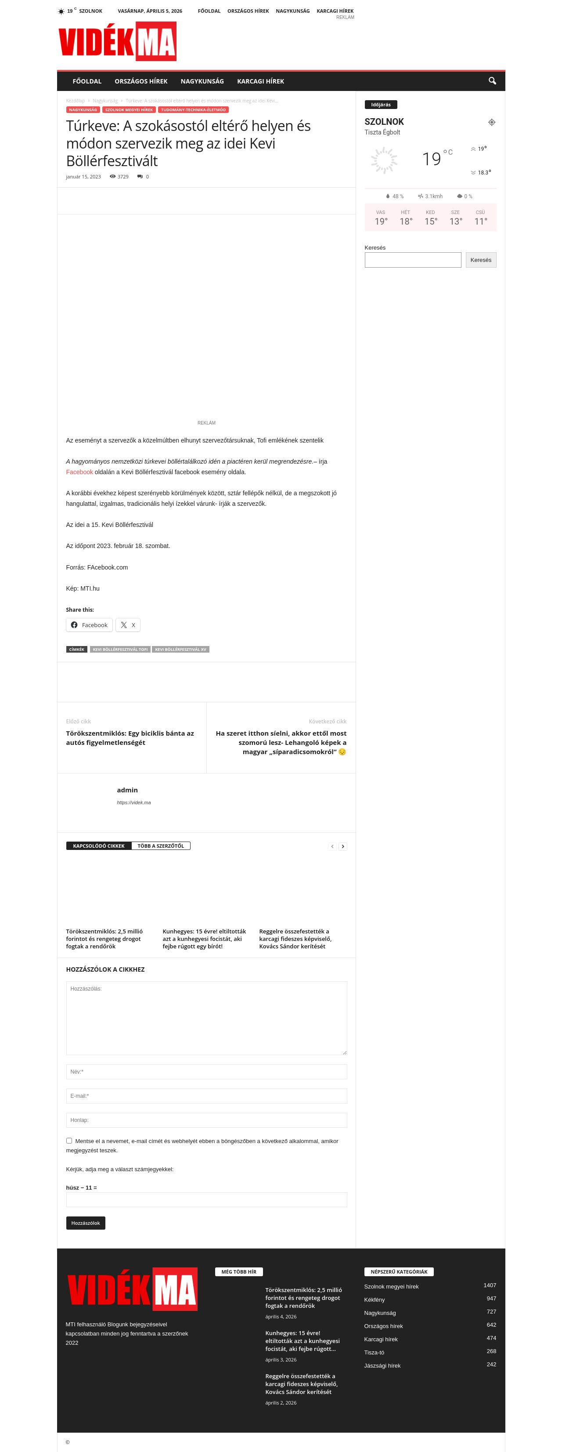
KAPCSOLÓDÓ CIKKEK (99, 845)
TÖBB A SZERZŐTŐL (161, 845)
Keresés (375, 247)
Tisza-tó (374, 1352)
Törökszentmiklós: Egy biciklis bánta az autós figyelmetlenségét (130, 738)
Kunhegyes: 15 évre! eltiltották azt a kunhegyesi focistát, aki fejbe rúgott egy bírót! (204, 938)
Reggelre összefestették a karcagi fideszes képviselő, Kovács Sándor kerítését (295, 938)
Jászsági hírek (382, 1365)
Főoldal (209, 10)
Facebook (79, 472)
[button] (492, 81)
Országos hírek (248, 10)
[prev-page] (332, 846)
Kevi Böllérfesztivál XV (180, 649)
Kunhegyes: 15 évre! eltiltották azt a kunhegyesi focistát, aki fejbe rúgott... (303, 1341)
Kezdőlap (75, 101)
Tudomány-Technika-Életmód (193, 110)
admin (127, 789)
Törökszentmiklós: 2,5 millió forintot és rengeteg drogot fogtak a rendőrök (104, 938)
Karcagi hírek (335, 10)
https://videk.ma (134, 802)
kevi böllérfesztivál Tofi (120, 649)
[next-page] (343, 846)
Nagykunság (293, 10)
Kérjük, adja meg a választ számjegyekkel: (120, 1169)
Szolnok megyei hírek (129, 110)
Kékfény (374, 1299)
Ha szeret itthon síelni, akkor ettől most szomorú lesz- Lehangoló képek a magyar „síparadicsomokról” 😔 (281, 742)
